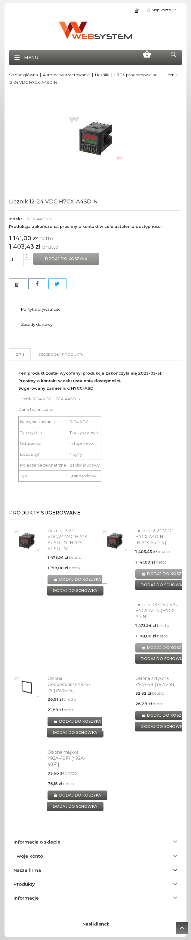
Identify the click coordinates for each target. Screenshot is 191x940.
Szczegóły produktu (61, 354)
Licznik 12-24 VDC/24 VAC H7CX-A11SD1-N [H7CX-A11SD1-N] (68, 539)
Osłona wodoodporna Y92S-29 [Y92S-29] (69, 684)
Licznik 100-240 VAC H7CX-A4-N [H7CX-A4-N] (156, 610)
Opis (19, 354)
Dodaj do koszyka (66, 258)
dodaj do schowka (75, 590)
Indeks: (16, 218)
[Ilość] (16, 259)
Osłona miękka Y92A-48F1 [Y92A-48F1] (66, 758)
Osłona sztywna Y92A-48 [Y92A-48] (155, 681)
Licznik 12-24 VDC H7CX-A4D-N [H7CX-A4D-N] (154, 536)
